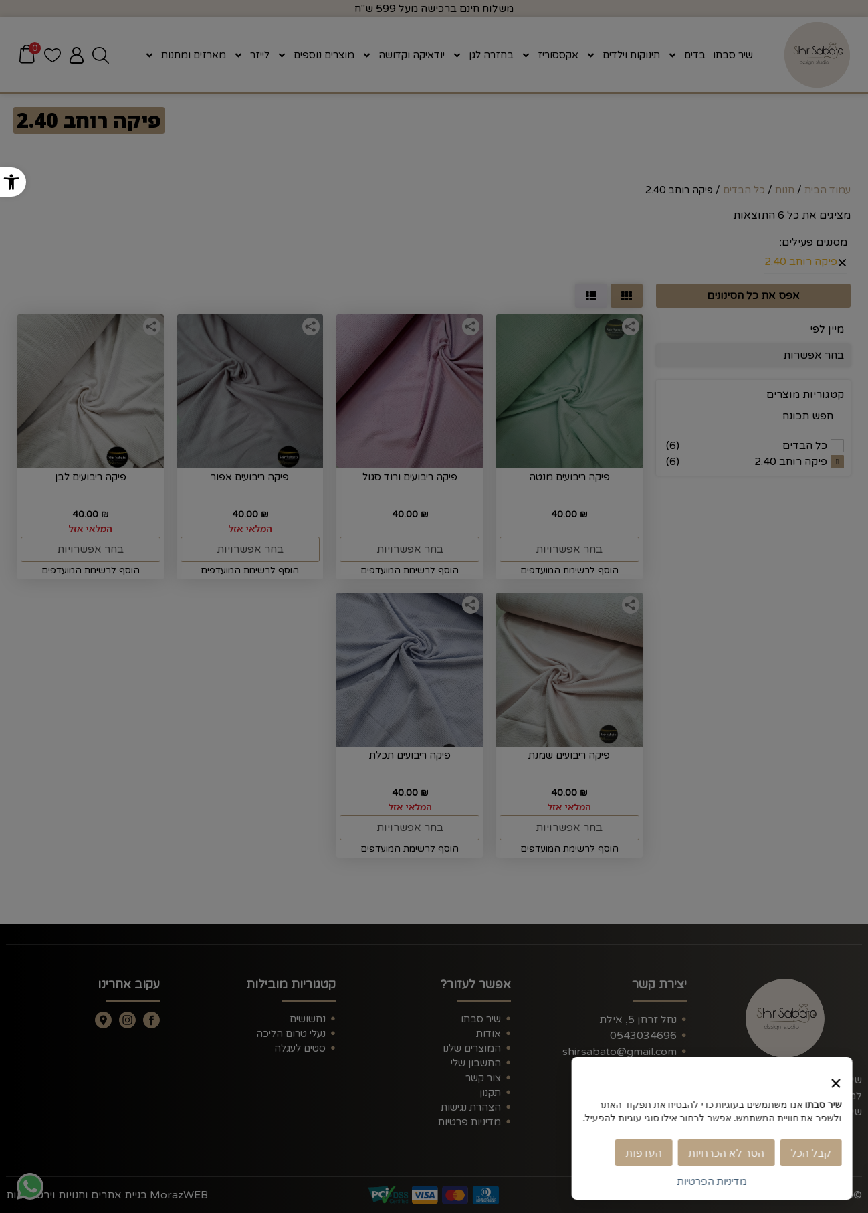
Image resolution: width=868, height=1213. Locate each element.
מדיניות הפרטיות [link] (714, 1182)
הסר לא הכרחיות (728, 1152)
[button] (13, 182)
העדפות (646, 1152)
